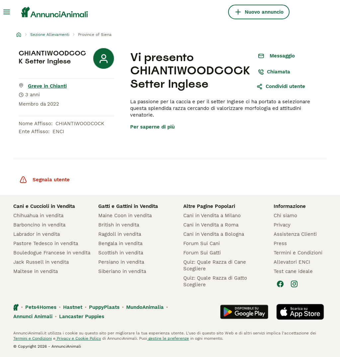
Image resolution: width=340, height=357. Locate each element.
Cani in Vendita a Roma (210, 225)
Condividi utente (280, 86)
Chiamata (274, 71)
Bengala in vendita (120, 243)
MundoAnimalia (145, 307)
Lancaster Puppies (81, 316)
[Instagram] (294, 284)
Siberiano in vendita (122, 271)
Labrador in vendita (36, 234)
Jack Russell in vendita (41, 262)
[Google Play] (244, 312)
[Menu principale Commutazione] (6, 12)
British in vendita (118, 225)
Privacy (282, 225)
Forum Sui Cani (201, 243)
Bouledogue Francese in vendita (51, 253)
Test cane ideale (293, 271)
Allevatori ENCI (292, 262)
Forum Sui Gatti (202, 253)
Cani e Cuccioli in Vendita (44, 206)
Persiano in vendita (121, 262)
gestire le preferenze (168, 338)
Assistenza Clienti (295, 234)
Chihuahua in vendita (38, 216)
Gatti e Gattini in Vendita (128, 206)
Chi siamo (285, 216)
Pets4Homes (40, 307)
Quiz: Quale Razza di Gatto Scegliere (215, 281)
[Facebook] (280, 284)
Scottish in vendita (120, 253)
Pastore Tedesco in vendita (45, 243)
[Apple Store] (300, 312)
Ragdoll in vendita (119, 234)
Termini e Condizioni (298, 253)
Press (280, 243)
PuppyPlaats (104, 307)
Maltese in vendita (35, 271)
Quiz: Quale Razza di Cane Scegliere (214, 265)
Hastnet (72, 307)
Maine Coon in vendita (125, 216)
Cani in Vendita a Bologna (213, 234)
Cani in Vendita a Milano (212, 216)
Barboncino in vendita (39, 225)
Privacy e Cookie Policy (78, 338)
